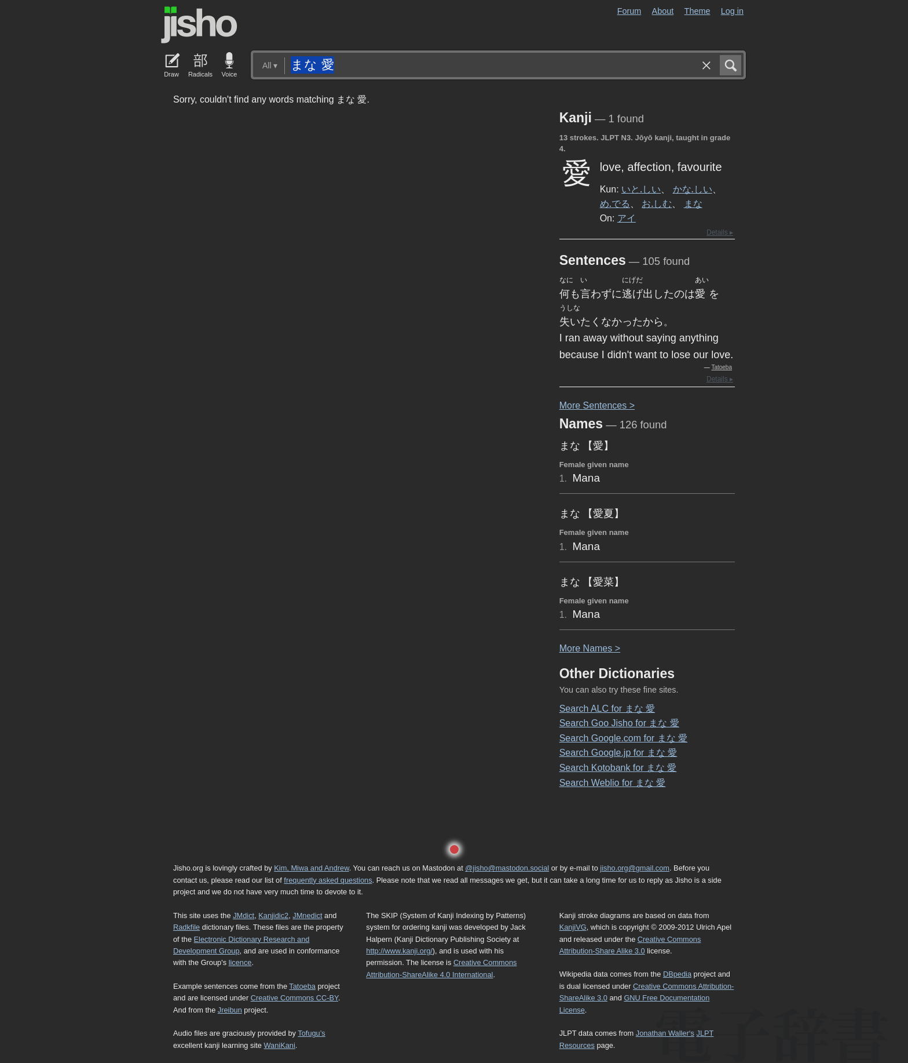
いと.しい (641, 189)
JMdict (243, 915)
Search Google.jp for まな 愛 (618, 753)
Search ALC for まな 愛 (607, 708)
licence (240, 962)
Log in (732, 11)
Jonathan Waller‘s (665, 1033)
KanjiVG (573, 927)
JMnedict (307, 915)
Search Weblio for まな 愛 (612, 783)
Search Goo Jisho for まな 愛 (619, 723)
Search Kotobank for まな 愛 (618, 768)
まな (693, 203)
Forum (629, 11)
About (663, 11)
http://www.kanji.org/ (399, 950)
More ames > (589, 648)
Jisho (199, 24)
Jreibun (230, 1010)
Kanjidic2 (273, 915)
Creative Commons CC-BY (294, 997)
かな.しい (692, 189)
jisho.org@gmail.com (634, 868)
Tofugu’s (311, 1033)
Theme (697, 11)
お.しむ (657, 203)
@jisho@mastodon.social (507, 868)
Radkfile (186, 927)
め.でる (615, 203)
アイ (626, 218)
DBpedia (677, 974)
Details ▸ (719, 232)
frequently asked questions (328, 880)
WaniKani (279, 1045)
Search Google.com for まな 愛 (623, 738)
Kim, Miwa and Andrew (311, 868)
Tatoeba (721, 367)
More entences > (597, 405)
